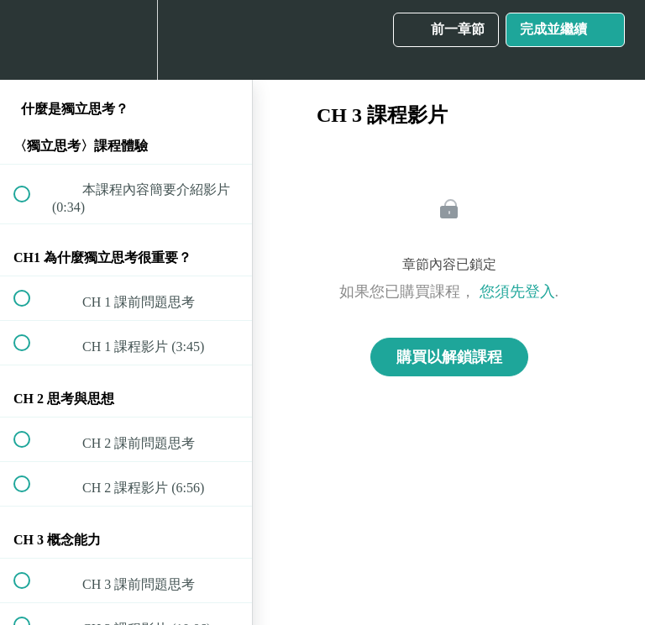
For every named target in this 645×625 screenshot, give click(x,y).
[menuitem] (126, 40)
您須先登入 (517, 291)
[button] (31, 40)
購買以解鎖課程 (449, 357)
